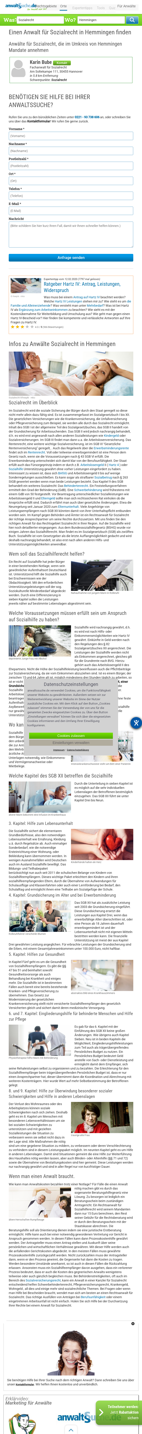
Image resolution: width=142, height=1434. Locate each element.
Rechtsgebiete (48, 7)
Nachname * (18, 144)
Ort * (12, 174)
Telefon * (15, 189)
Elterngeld (48, 498)
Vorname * (16, 129)
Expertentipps (81, 6)
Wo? (70, 19)
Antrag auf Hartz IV (86, 297)
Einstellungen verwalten (71, 742)
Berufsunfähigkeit (93, 1297)
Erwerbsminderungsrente (111, 448)
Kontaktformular (25, 1384)
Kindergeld (111, 435)
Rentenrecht (36, 452)
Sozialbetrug (103, 477)
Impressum (59, 749)
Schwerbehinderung (88, 490)
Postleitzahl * (18, 159)
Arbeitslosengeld (92, 465)
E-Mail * (15, 204)
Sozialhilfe (16, 469)
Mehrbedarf (95, 305)
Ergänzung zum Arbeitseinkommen (43, 310)
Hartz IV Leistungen (68, 301)
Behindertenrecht (76, 486)
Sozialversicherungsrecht (43, 1280)
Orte (65, 7)
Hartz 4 (114, 465)
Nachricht (16, 219)
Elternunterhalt (68, 506)
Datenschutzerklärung (78, 749)
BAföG (62, 473)
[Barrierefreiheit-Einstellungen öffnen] (136, 723)
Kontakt (62, 63)
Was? (10, 19)
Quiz (110, 6)
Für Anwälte (126, 7)
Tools (99, 6)
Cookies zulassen (71, 735)
